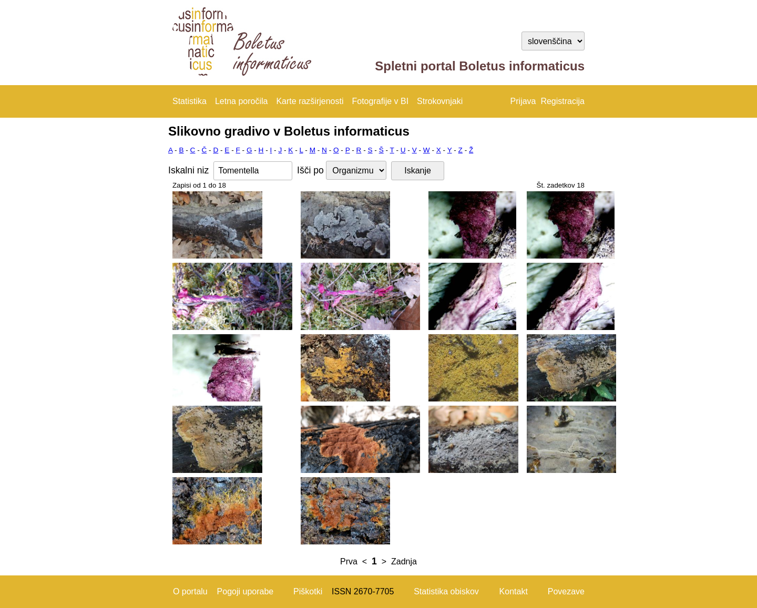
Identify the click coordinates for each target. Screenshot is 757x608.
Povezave (566, 591)
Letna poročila (241, 101)
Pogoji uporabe (245, 591)
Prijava (523, 101)
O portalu (190, 591)
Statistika (189, 101)
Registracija (562, 101)
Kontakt (513, 591)
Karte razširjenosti (309, 101)
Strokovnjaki (440, 101)
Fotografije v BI (380, 101)
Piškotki (307, 591)
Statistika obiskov (446, 591)
